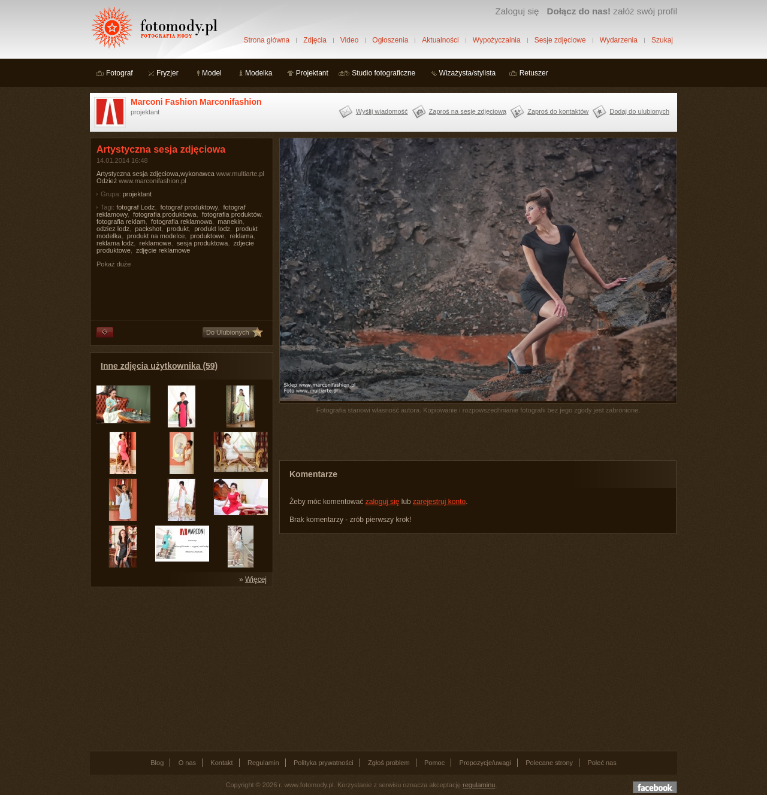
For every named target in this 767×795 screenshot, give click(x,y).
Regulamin (263, 762)
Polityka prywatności (324, 762)
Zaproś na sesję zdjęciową (468, 111)
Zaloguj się (517, 11)
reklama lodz (115, 243)
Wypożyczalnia (497, 40)
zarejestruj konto (439, 501)
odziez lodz (112, 228)
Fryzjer (167, 73)
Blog (157, 762)
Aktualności (440, 40)
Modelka (258, 73)
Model (212, 73)
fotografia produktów (231, 214)
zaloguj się (383, 501)
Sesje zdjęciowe (560, 40)
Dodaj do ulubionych (639, 111)
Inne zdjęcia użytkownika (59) (159, 366)
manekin (230, 221)
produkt (178, 228)
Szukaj (662, 40)
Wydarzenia (619, 40)
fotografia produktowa (165, 214)
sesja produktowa (202, 243)
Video (349, 40)
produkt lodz (212, 228)
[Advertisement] (180, 668)
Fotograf (119, 73)
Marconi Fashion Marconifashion (196, 102)
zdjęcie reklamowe (163, 250)
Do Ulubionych (227, 332)
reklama (241, 235)
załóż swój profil (612, 11)
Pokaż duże (113, 264)
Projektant (312, 73)
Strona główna (266, 40)
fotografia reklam (121, 221)
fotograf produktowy (189, 207)
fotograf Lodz (135, 207)
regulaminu (479, 784)
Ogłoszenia (390, 40)
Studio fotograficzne (383, 73)
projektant (137, 194)
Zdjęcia (315, 40)
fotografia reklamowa (181, 221)
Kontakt (221, 762)
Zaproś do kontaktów (557, 111)
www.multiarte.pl (240, 173)
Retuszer (534, 73)
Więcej (256, 579)
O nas (187, 762)
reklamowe (155, 243)
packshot (148, 228)
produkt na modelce (156, 235)
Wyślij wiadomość (382, 111)
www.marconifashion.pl (152, 180)
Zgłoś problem (389, 762)
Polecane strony (549, 762)
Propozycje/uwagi (485, 762)
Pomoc (434, 762)
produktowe (207, 235)
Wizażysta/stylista (467, 73)
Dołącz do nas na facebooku (655, 787)
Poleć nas (601, 762)
